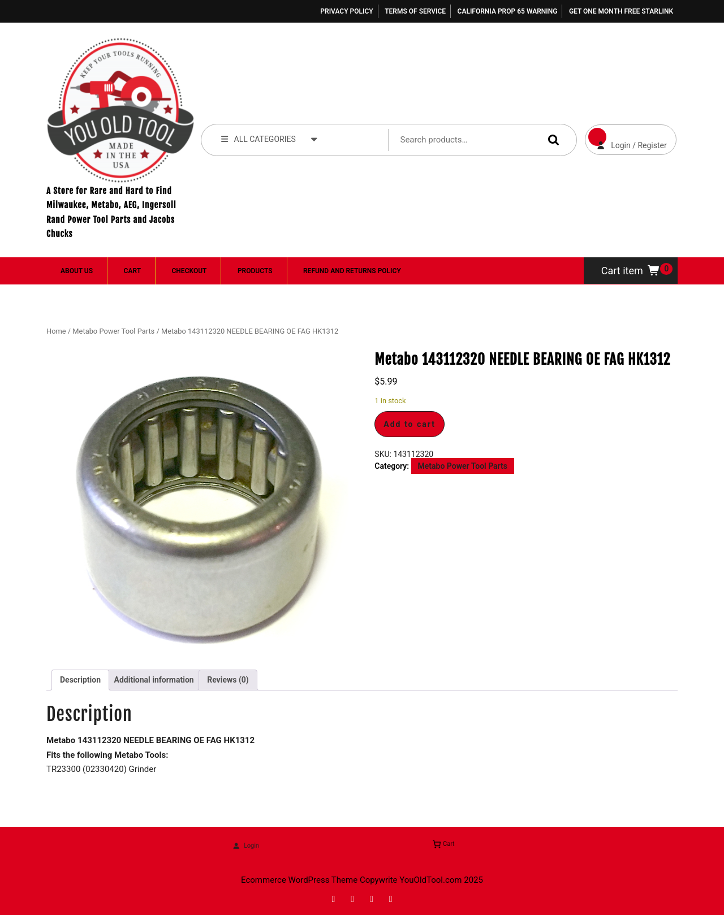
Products (255, 271)
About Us (77, 271)
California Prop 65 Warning (508, 11)
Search (551, 139)
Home (56, 331)
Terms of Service (415, 11)
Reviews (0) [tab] (228, 679)
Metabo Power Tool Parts (113, 331)
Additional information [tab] (154, 679)
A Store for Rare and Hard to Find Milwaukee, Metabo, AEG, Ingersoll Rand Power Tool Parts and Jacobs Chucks (111, 212)
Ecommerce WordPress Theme (299, 880)
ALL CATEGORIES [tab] (269, 138)
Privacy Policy (346, 11)
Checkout (189, 271)
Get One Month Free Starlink (621, 11)
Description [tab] (80, 679)
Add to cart (409, 424)
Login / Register (626, 137)
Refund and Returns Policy (352, 271)
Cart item (631, 271)
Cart (132, 271)
